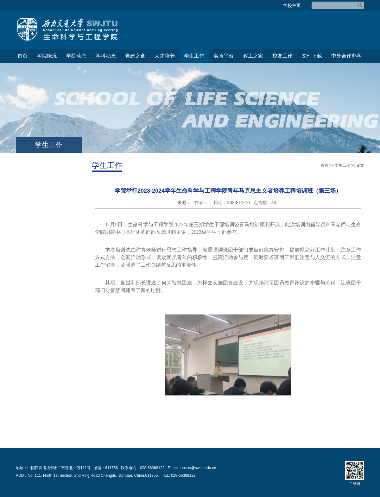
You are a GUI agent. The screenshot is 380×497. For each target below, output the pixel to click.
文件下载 (312, 56)
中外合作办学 (346, 56)
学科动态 (106, 56)
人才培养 (165, 56)
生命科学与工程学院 (67, 29)
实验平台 (223, 56)
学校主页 (292, 5)
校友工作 (282, 56)
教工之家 (253, 56)
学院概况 (47, 56)
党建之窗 (135, 56)
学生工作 (194, 56)
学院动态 (76, 56)
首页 (22, 56)
